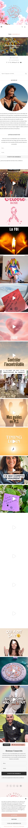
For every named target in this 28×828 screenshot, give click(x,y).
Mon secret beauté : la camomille (14, 46)
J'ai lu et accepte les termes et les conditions (11, 160)
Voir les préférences (14, 823)
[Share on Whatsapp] (19, 62)
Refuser (14, 819)
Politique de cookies (8, 826)
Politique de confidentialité (18, 826)
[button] (26, 798)
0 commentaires (14, 60)
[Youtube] (21, 786)
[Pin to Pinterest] (13, 62)
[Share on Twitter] (11, 62)
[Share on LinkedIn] (15, 62)
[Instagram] (14, 786)
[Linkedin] (17, 786)
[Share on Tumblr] (17, 62)
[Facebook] (7, 786)
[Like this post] (7, 62)
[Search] (22, 27)
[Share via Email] (21, 62)
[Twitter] (10, 786)
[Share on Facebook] (9, 62)
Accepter (14, 815)
